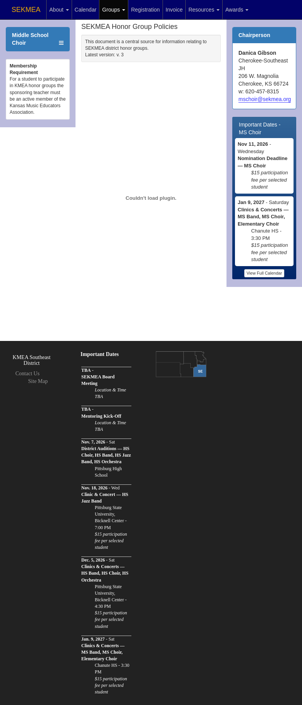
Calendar (86, 10)
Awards (236, 10)
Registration (145, 10)
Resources (204, 10)
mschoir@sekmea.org (264, 99)
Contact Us (27, 373)
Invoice (174, 10)
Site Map (38, 381)
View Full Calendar (264, 273)
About (59, 10)
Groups (113, 10)
